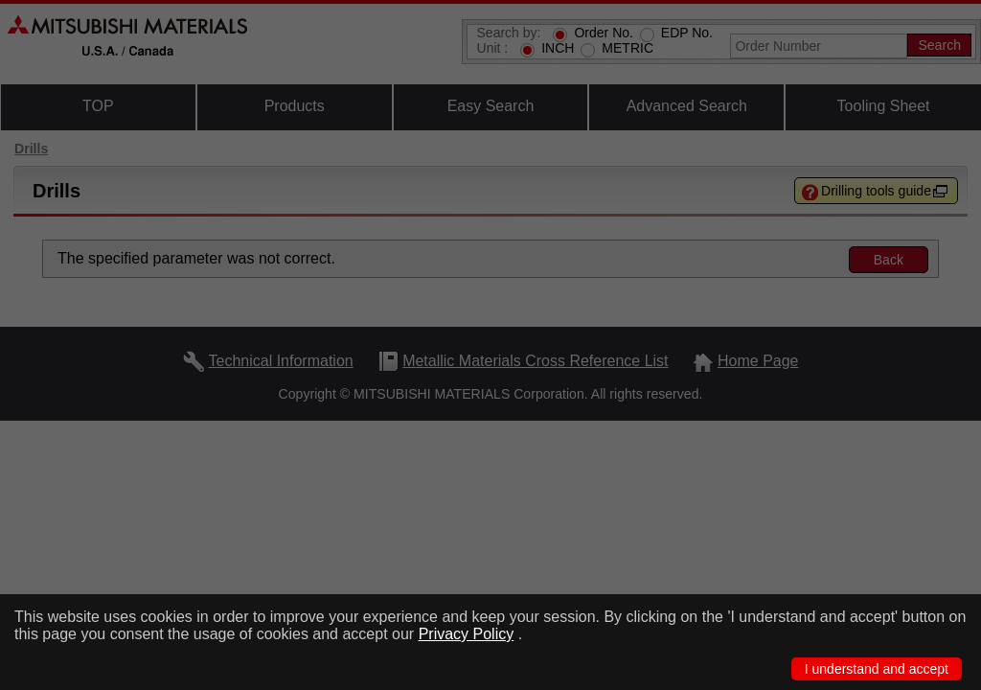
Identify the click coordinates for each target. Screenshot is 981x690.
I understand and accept (876, 669)
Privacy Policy (466, 634)
